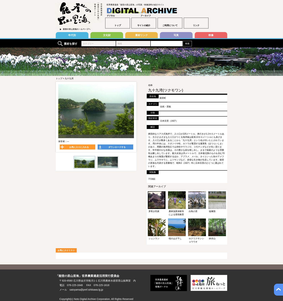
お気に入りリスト (66, 250)
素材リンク (141, 35)
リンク (196, 25)
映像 (211, 35)
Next (131, 117)
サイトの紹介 (143, 25)
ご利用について (170, 25)
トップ (117, 25)
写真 (176, 35)
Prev (61, 117)
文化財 (107, 35)
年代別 (72, 35)
